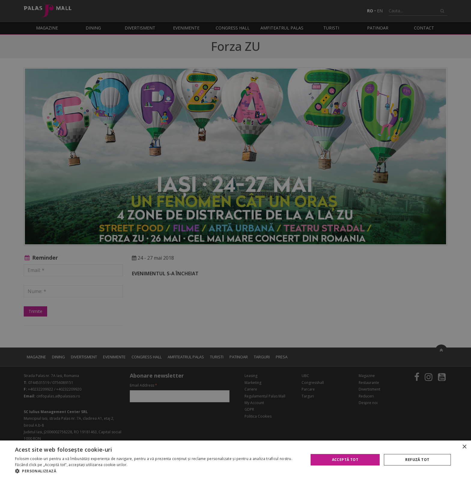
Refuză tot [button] (417, 459)
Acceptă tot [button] (345, 459)
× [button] (464, 447)
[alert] (235, 239)
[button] (157, 471)
